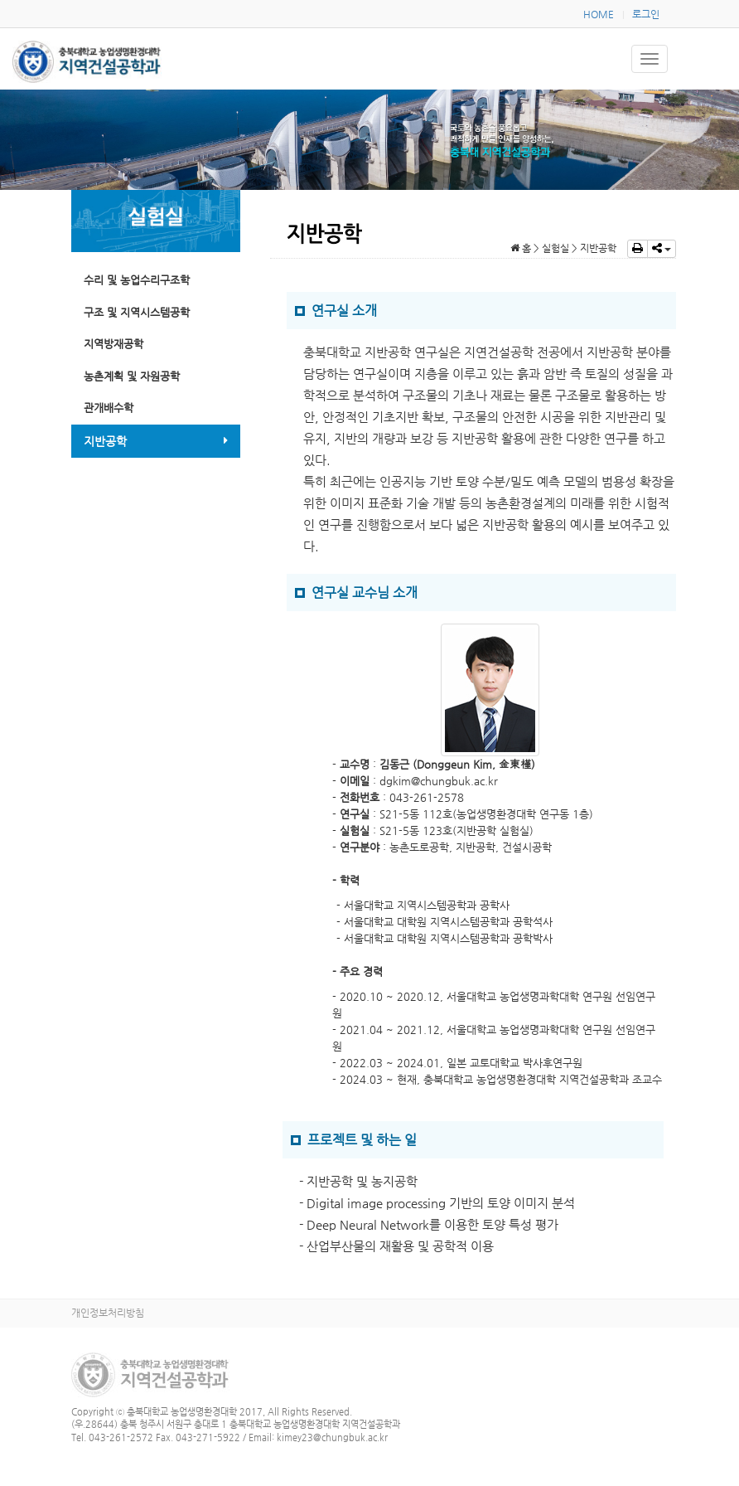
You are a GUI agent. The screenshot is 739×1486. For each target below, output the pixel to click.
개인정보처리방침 (107, 1312)
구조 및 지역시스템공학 (137, 312)
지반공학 (156, 441)
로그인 (645, 14)
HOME (598, 14)
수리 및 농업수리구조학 (137, 280)
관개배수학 (108, 407)
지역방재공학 (113, 344)
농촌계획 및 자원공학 (132, 376)
